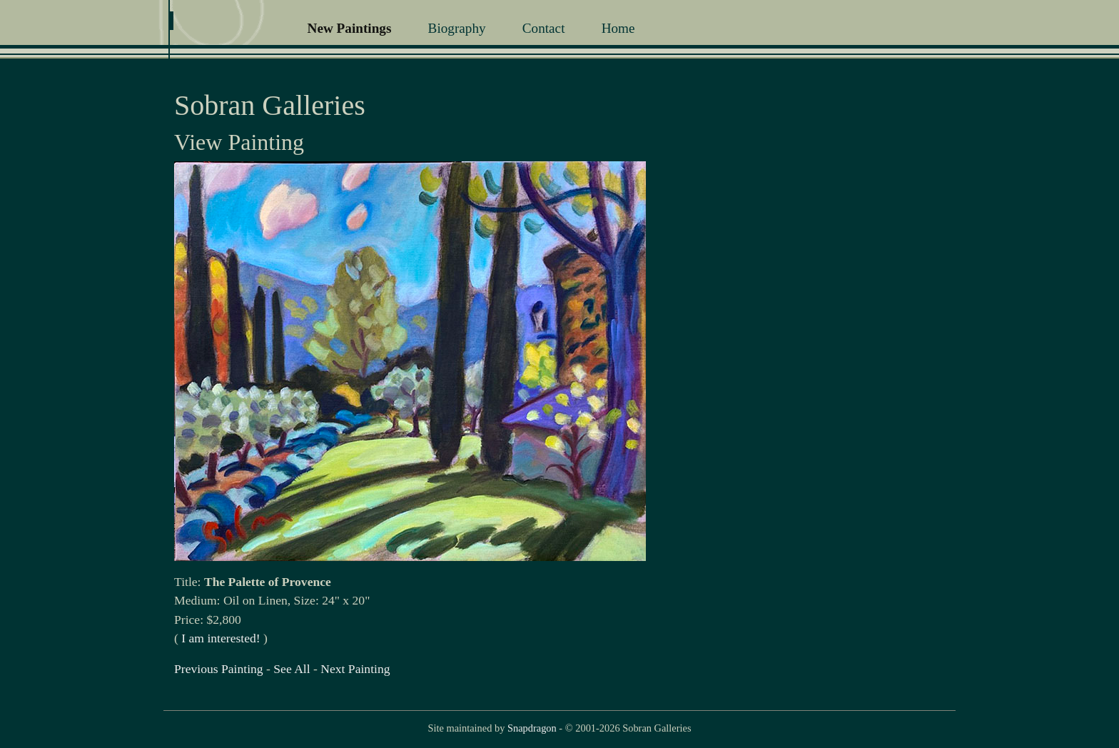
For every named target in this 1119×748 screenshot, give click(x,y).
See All (291, 669)
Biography (457, 28)
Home (618, 28)
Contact (543, 28)
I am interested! (220, 638)
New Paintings (350, 28)
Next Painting (355, 669)
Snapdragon (532, 728)
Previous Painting (218, 669)
